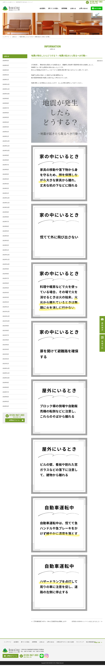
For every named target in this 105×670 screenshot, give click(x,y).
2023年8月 (6, 232)
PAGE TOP (96, 647)
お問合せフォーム (14, 454)
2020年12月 (6, 398)
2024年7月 (6, 175)
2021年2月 (6, 388)
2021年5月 (6, 372)
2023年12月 (6, 211)
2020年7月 (6, 424)
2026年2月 (6, 76)
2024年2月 (6, 201)
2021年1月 (6, 393)
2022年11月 (6, 279)
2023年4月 (6, 253)
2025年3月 (6, 133)
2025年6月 (6, 118)
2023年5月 (6, 247)
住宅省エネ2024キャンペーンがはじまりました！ (85, 621)
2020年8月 (6, 419)
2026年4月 (6, 66)
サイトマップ (80, 647)
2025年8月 (6, 107)
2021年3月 (6, 382)
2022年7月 (6, 299)
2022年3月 (6, 320)
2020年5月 (6, 434)
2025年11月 (6, 92)
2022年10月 (6, 284)
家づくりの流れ (53, 8)
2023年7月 (6, 237)
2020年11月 (6, 403)
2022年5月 (6, 310)
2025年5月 (6, 123)
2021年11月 (6, 341)
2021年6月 (6, 367)
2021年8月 (6, 357)
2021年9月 (6, 351)
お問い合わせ (83, 8)
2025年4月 (6, 128)
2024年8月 (6, 170)
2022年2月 (6, 325)
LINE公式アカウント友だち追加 (65, 647)
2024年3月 (6, 196)
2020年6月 (6, 429)
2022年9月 (6, 289)
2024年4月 (6, 190)
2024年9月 (6, 164)
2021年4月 (6, 377)
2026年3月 (6, 71)
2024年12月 (6, 149)
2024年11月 (6, 154)
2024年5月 (6, 185)
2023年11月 (6, 216)
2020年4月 (6, 440)
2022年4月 (6, 315)
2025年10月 (6, 97)
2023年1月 (6, 268)
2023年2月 (6, 263)
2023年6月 (6, 242)
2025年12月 (6, 86)
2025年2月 (6, 138)
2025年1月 (6, 144)
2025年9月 (6, 102)
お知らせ (73, 8)
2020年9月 (6, 414)
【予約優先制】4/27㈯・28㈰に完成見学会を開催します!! (48, 625)
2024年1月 (6, 206)
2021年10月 (6, 346)
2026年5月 (6, 61)
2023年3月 (6, 258)
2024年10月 (6, 159)
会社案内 (42, 8)
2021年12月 (6, 336)
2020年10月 (6, 408)
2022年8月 (6, 294)
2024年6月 (6, 180)
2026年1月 (6, 81)
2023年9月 (6, 227)
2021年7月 (6, 362)
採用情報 (64, 8)
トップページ (6, 36)
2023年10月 (6, 222)
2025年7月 (6, 112)
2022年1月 (6, 331)
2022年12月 (6, 273)
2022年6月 (6, 305)
